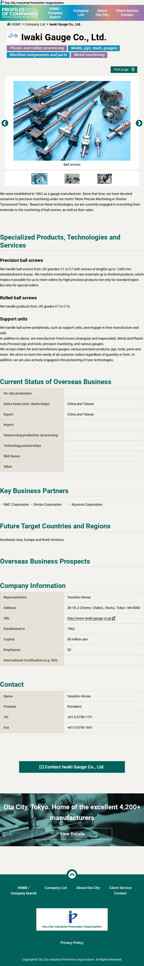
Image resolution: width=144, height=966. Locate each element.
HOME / (55, 13)
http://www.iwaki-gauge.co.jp (89, 618)
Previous (5, 122)
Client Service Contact (127, 13)
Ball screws (72, 123)
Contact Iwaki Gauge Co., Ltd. (72, 767)
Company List (81, 13)
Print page (124, 69)
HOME (16, 24)
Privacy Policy (72, 943)
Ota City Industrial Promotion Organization (32, 2)
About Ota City (102, 13)
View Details (72, 833)
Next (139, 122)
